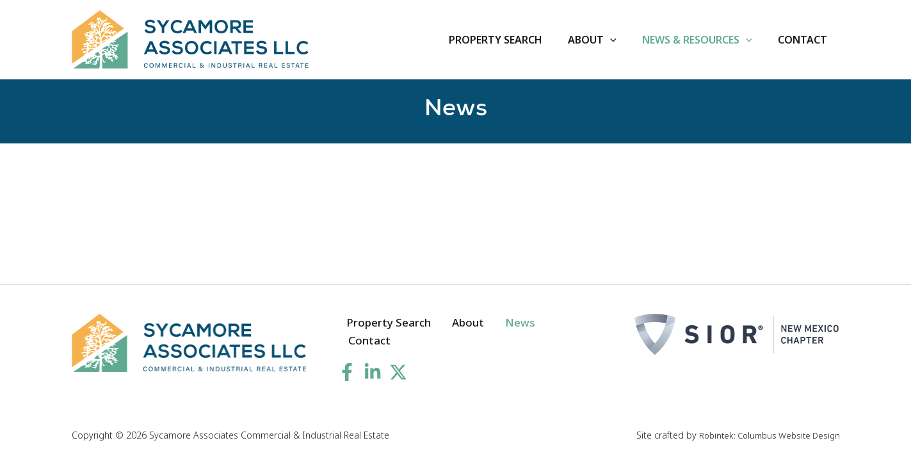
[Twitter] (398, 364)
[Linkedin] (373, 364)
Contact (548, 332)
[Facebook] (347, 364)
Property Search (382, 332)
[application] (623, 39)
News (499, 332)
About (454, 332)
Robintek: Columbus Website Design (764, 435)
